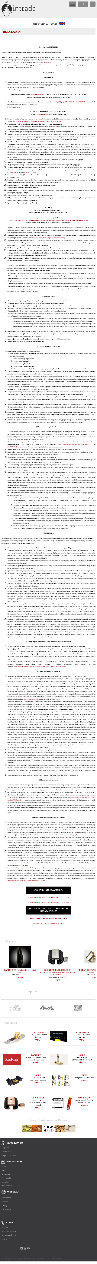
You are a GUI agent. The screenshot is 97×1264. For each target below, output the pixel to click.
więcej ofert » (33, 992)
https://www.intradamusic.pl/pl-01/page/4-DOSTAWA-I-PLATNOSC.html (62, 102)
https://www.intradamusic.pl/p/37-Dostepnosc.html (47, 238)
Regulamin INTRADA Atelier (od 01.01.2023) (48, 918)
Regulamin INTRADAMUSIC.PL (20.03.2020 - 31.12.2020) (48, 902)
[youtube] (28, 1248)
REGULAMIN (12, 31)
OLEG (82, 1055)
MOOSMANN (84, 1098)
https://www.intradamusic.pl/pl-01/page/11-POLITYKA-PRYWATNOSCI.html (40, 666)
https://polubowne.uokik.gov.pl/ (66, 835)
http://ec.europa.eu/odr (23, 868)
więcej (20, 977)
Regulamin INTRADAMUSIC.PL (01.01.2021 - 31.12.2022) (48, 897)
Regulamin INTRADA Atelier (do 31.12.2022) (48, 923)
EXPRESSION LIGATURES (38, 1099)
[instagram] (25, 1248)
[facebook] (21, 1248)
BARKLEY (36, 1055)
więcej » (38, 1039)
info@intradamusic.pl (44, 62)
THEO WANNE (38, 1032)
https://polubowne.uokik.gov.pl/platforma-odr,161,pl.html (26, 880)
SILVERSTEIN (82, 1032)
